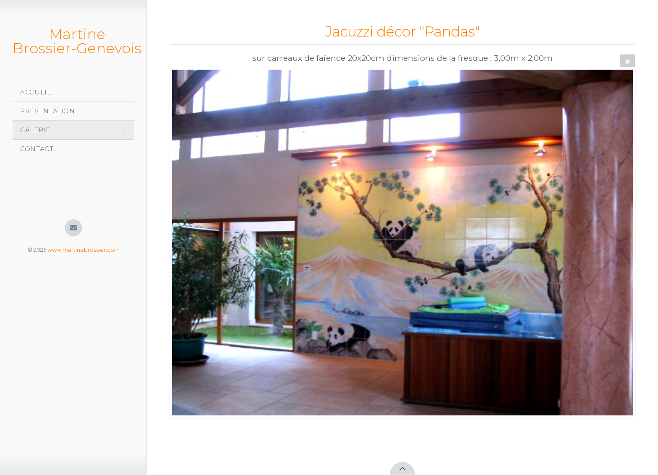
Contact (37, 149)
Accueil (35, 92)
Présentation (47, 111)
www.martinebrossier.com (83, 250)
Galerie (35, 130)
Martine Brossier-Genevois (77, 41)
